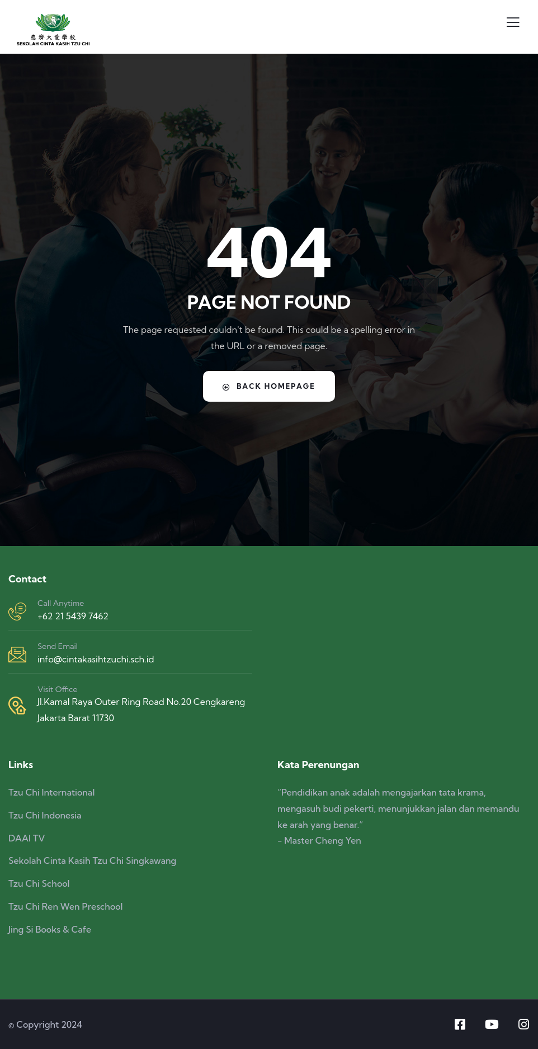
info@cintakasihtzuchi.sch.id (95, 659)
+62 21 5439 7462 (72, 616)
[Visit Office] (17, 705)
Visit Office (57, 689)
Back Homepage (269, 386)
